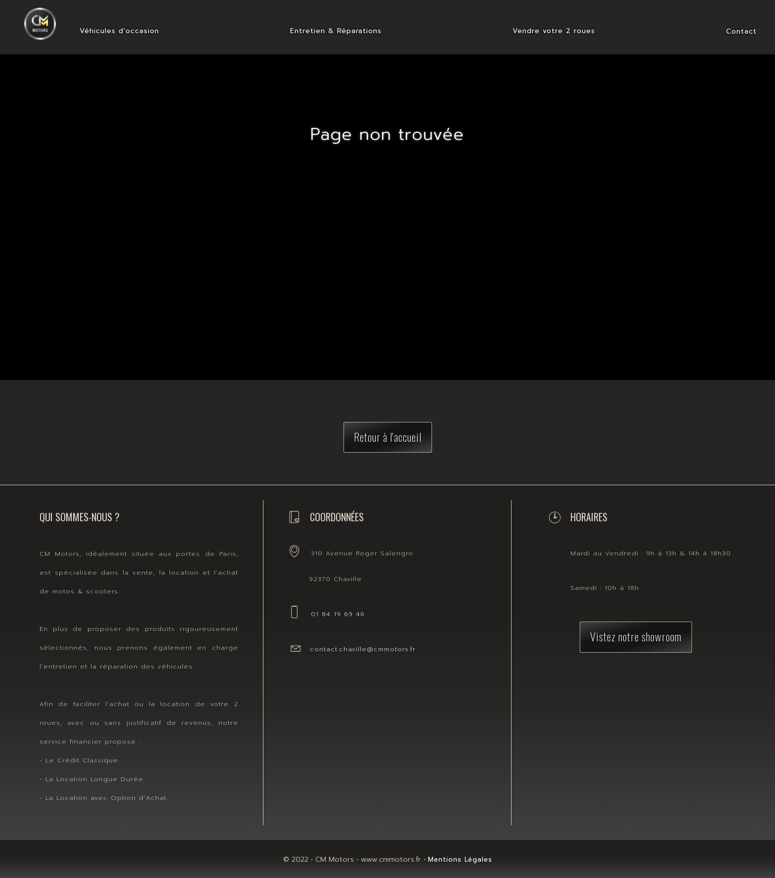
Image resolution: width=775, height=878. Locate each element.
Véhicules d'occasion (119, 31)
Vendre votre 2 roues (554, 31)
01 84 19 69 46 (338, 614)
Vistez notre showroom (636, 636)
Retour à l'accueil (388, 436)
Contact (741, 31)
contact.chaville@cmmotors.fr (363, 649)
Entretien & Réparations (336, 31)
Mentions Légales (460, 859)
